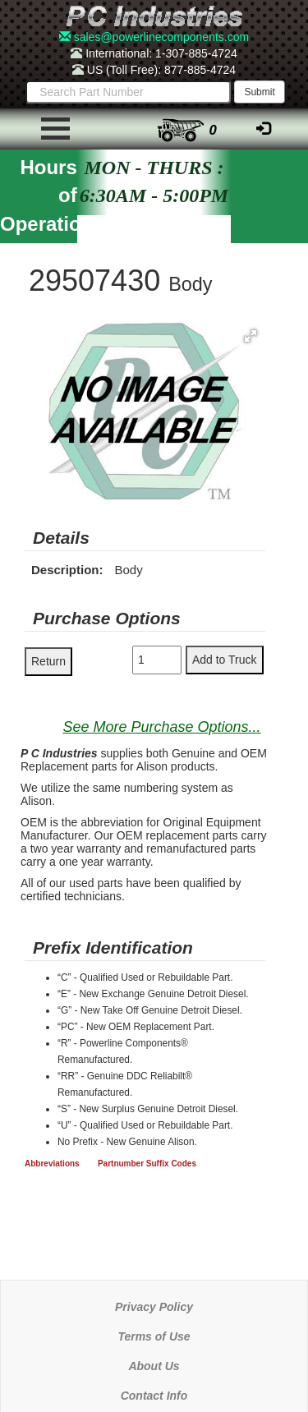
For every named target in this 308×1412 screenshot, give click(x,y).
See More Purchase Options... (161, 727)
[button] (250, 336)
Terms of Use (153, 1336)
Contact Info (154, 1395)
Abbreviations (52, 1163)
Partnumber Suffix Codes (147, 1163)
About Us (153, 1366)
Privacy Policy (154, 1306)
